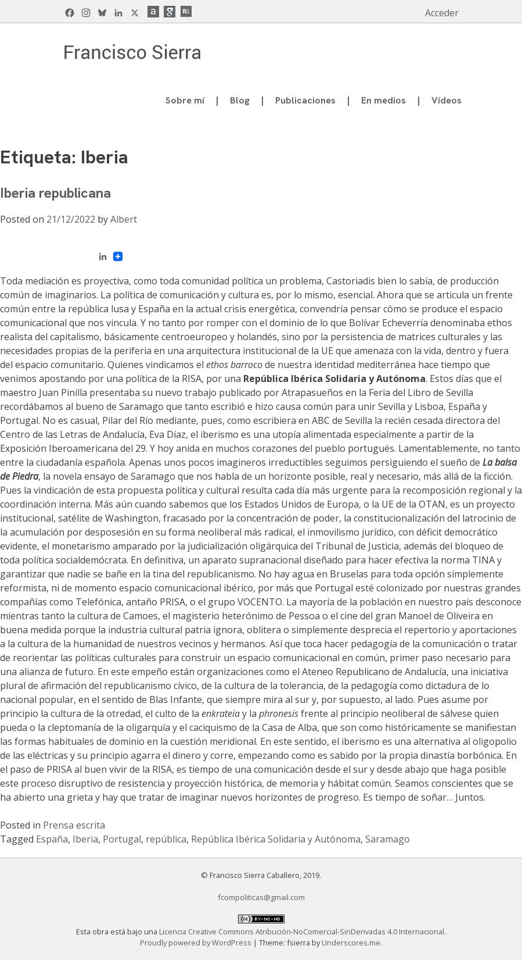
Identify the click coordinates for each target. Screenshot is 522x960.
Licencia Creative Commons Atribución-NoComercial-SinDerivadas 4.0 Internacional (301, 931)
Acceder (442, 12)
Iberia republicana (55, 193)
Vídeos (446, 100)
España (52, 839)
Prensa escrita (74, 825)
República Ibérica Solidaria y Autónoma (276, 839)
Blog (240, 100)
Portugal (122, 839)
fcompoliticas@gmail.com (261, 897)
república (166, 839)
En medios (383, 100)
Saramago (387, 839)
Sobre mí (184, 100)
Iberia (85, 839)
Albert (123, 219)
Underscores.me (351, 942)
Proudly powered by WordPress (196, 942)
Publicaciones (305, 100)
